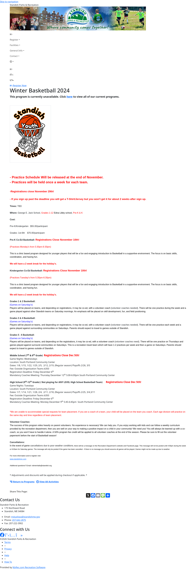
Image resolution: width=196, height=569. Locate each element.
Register (14, 39)
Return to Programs (22, 481)
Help (6, 555)
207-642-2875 (19, 520)
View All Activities (47, 481)
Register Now (19, 85)
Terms (7, 542)
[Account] (17, 61)
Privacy (8, 548)
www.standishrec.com (18, 459)
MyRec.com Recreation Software (29, 567)
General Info (16, 50)
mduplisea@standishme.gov (25, 516)
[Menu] (12, 80)
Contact (14, 56)
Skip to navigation (9, 1)
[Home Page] (17, 34)
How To (8, 561)
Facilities (14, 45)
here (70, 96)
